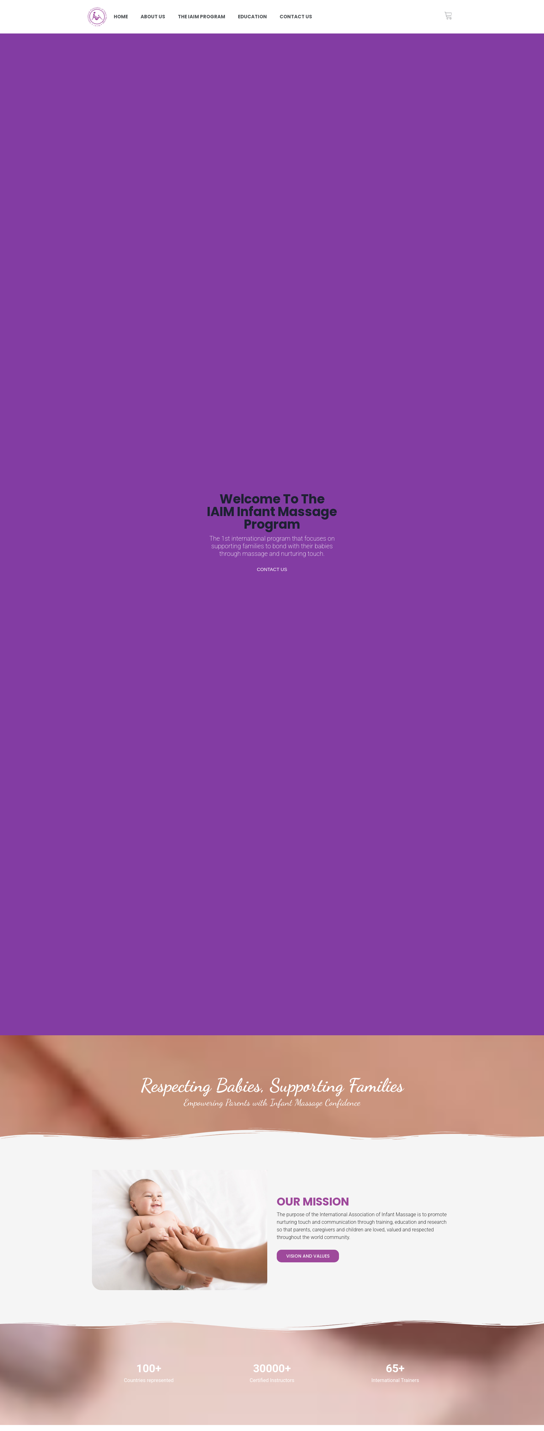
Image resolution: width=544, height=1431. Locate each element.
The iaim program (201, 16)
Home (121, 16)
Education (252, 16)
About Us (153, 16)
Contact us (296, 16)
